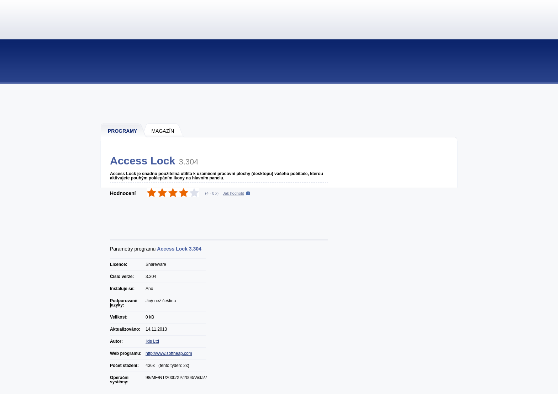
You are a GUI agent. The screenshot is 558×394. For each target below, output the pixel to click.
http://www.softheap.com (169, 353)
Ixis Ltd (152, 341)
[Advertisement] (279, 103)
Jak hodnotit (233, 193)
